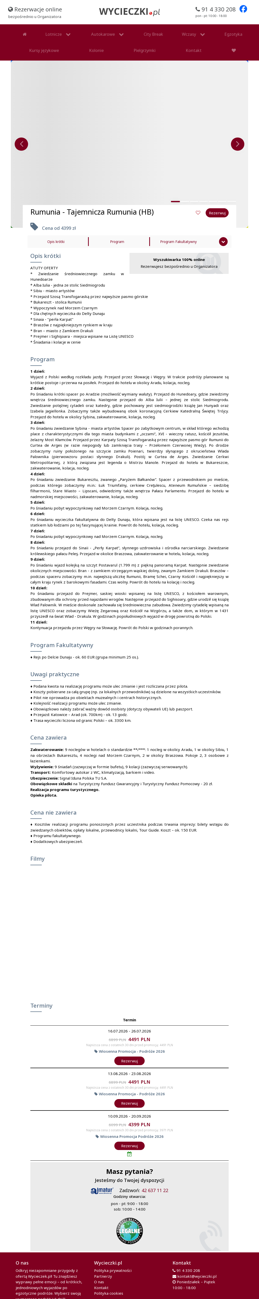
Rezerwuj (129, 1048)
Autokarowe (67, 31)
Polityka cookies (108, 1281)
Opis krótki (55, 229)
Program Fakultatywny (178, 229)
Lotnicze (31, 31)
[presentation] (21, 132)
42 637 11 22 (155, 1178)
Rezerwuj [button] (217, 200)
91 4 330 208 (188, 1258)
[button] (175, 189)
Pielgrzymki (235, 31)
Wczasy (126, 31)
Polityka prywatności (113, 1258)
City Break (104, 31)
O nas (99, 1269)
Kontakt (73, 41)
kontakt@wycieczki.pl (197, 1264)
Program (117, 229)
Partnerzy (103, 1264)
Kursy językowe (186, 31)
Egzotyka (157, 31)
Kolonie (212, 31)
